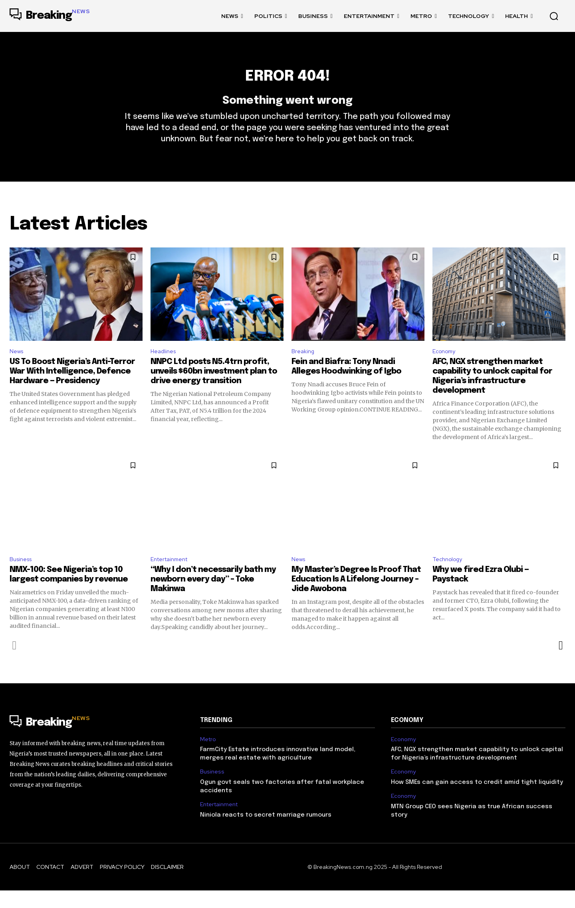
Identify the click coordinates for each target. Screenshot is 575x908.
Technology (449, 576)
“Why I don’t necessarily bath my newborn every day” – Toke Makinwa (213, 597)
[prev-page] (15, 663)
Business (23, 576)
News (18, 366)
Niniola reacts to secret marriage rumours (265, 832)
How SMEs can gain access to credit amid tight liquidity (477, 800)
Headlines (165, 366)
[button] (553, 16)
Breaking (304, 366)
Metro (208, 757)
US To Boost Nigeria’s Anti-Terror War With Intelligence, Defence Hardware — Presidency (72, 387)
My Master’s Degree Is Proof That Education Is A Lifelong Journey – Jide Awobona (356, 597)
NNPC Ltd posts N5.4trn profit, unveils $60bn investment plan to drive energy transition (214, 387)
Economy (445, 366)
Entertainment (172, 576)
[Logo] (50, 16)
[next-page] (560, 663)
